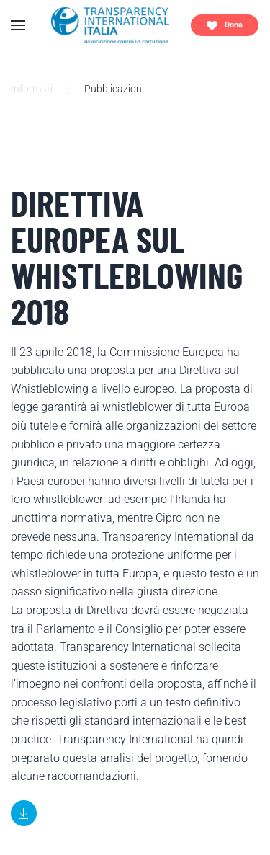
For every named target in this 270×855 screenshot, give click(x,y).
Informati (32, 88)
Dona (225, 25)
